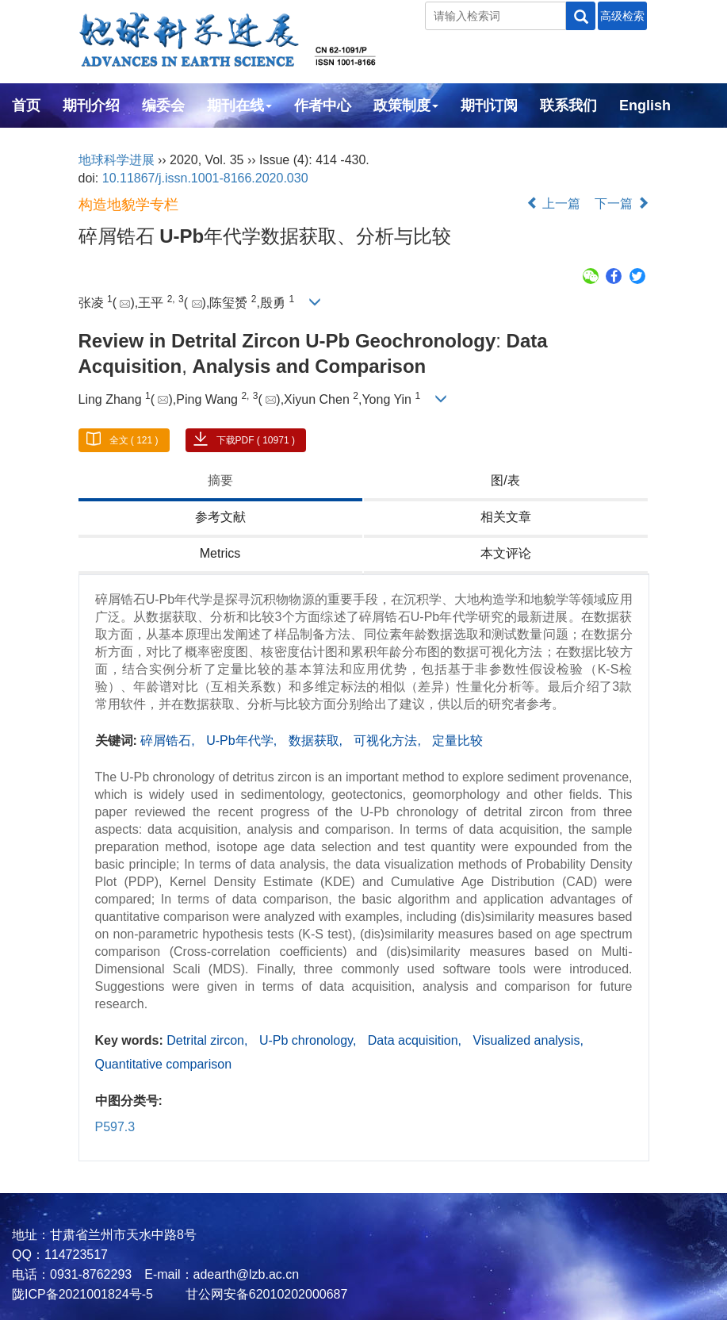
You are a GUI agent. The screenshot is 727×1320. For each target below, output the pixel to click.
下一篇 (622, 203)
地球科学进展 (116, 160)
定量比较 (457, 740)
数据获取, (317, 740)
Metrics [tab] (220, 553)
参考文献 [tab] (220, 517)
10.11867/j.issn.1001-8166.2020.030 (205, 178)
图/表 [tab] (505, 480)
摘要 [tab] (220, 480)
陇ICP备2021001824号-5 (82, 1294)
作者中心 (322, 105)
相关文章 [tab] (505, 517)
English (645, 105)
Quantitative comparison (163, 1064)
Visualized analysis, (528, 1040)
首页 (26, 105)
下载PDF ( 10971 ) (255, 440)
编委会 (163, 105)
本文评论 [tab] (505, 553)
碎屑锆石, (169, 740)
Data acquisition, (416, 1040)
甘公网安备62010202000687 (264, 1294)
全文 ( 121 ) (134, 440)
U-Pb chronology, (309, 1040)
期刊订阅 (489, 105)
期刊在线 (239, 105)
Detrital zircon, (208, 1040)
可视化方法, (389, 740)
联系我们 (568, 105)
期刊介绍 (91, 105)
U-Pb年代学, (243, 740)
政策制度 (405, 105)
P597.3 (115, 1127)
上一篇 (553, 203)
